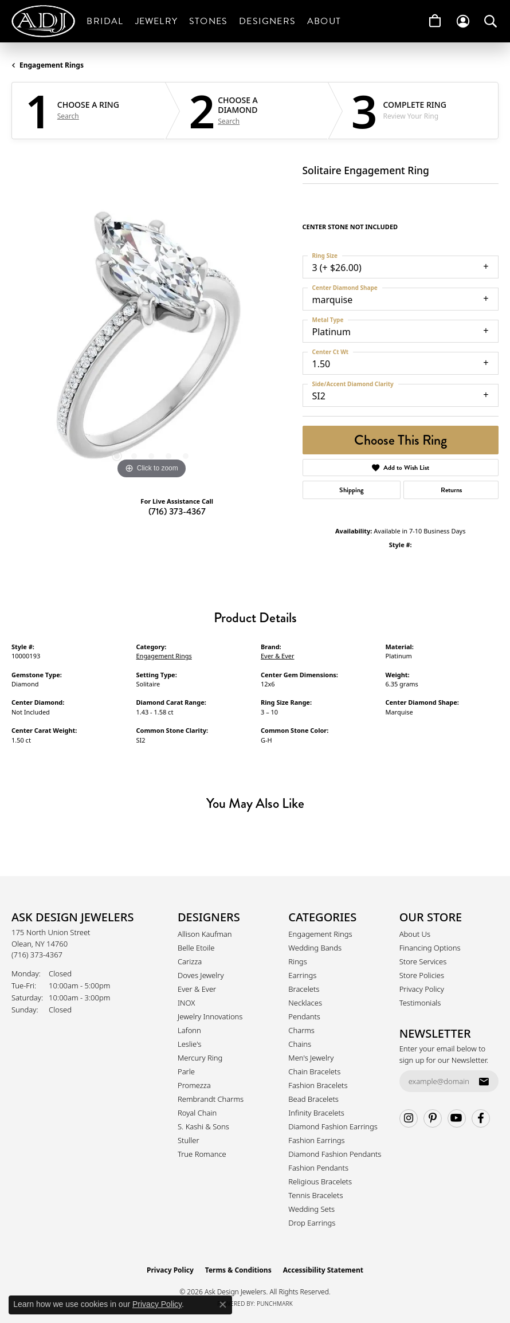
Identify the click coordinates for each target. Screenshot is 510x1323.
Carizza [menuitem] (190, 961)
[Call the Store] (36, 954)
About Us (414, 934)
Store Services (423, 961)
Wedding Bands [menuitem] (315, 948)
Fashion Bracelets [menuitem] (317, 1085)
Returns (451, 490)
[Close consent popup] (222, 1304)
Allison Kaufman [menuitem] (205, 934)
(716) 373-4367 (177, 511)
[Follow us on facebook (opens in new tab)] (481, 1118)
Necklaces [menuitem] (305, 1003)
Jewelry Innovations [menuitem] (210, 1016)
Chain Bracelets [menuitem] (314, 1071)
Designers (267, 21)
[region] (151, 342)
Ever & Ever (278, 655)
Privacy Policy (421, 989)
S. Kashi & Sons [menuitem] (203, 1126)
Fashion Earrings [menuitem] (316, 1140)
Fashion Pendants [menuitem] (318, 1168)
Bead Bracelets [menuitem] (313, 1099)
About (324, 21)
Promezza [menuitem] (194, 1085)
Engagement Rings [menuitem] (320, 934)
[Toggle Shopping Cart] (435, 21)
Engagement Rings (51, 65)
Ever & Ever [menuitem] (197, 989)
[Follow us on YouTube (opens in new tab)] (457, 1118)
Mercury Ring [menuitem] (200, 1058)
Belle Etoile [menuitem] (196, 948)
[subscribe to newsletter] (484, 1081)
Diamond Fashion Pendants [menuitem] (334, 1154)
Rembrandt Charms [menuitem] (211, 1099)
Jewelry (156, 21)
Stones (208, 21)
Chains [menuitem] (299, 1044)
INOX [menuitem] (186, 1003)
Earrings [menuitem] (302, 975)
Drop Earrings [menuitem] (311, 1223)
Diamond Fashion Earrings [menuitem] (333, 1126)
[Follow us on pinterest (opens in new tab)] (432, 1118)
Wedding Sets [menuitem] (311, 1209)
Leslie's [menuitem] (189, 1044)
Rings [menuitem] (297, 961)
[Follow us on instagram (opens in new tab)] (408, 1118)
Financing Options (430, 948)
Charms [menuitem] (301, 1030)
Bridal (105, 21)
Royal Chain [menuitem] (197, 1113)
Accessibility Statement (323, 1270)
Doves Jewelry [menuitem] (201, 975)
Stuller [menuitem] (188, 1140)
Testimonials (420, 1003)
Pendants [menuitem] (304, 1016)
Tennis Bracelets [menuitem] (315, 1195)
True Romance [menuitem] (202, 1154)
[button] (463, 21)
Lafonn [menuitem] (189, 1030)
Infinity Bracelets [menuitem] (316, 1113)
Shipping (351, 490)
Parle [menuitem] (186, 1071)
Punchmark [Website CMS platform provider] (275, 1304)
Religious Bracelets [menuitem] (320, 1181)
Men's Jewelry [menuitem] (311, 1058)
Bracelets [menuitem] (303, 989)
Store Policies (421, 975)
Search (68, 116)
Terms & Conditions (238, 1270)
